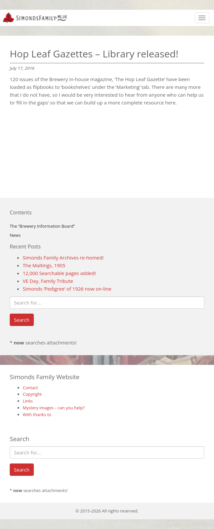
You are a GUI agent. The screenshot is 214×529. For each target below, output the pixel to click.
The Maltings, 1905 (44, 265)
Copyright (32, 394)
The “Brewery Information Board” (42, 226)
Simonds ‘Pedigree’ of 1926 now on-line (67, 288)
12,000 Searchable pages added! (59, 273)
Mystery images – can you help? (54, 408)
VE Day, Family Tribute (48, 281)
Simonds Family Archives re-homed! (63, 257)
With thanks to (37, 414)
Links (28, 401)
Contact (30, 388)
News (15, 235)
